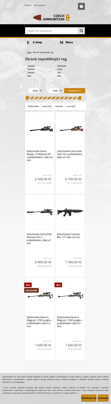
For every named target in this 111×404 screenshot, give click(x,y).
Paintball (31, 72)
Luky (59, 72)
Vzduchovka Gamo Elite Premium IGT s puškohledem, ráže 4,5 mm (39, 239)
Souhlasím (103, 398)
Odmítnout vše (89, 398)
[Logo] (53, 17)
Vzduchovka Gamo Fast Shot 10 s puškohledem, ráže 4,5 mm (70, 154)
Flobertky (31, 69)
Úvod (29, 52)
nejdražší (59, 106)
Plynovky (31, 65)
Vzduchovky (61, 65)
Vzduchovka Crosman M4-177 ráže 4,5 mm (68, 236)
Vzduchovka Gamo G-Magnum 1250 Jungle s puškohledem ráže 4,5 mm (39, 322)
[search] (81, 30)
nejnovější (71, 106)
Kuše (29, 75)
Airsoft (59, 69)
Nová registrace (40, 5)
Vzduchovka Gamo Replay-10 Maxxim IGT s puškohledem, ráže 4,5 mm (40, 156)
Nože (59, 75)
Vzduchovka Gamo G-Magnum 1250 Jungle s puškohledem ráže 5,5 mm (69, 322)
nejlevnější (46, 106)
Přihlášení (27, 5)
